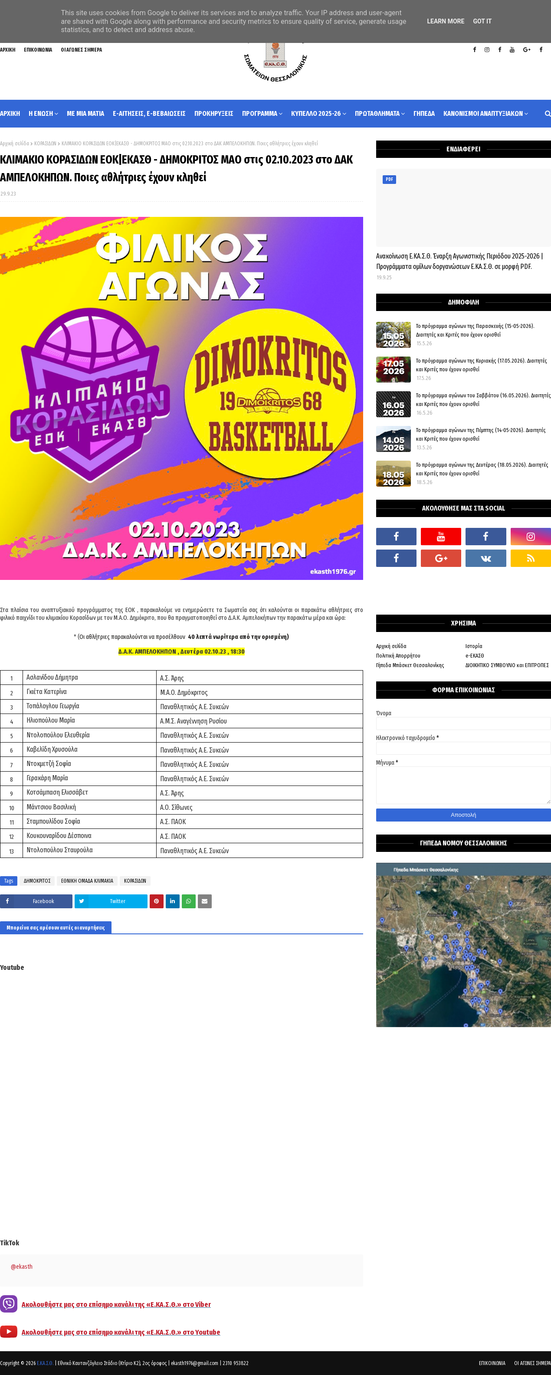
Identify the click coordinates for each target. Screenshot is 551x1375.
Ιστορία (474, 646)
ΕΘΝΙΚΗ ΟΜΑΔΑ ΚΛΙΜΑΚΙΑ (87, 881)
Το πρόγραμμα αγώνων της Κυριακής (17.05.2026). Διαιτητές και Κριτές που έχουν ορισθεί (481, 365)
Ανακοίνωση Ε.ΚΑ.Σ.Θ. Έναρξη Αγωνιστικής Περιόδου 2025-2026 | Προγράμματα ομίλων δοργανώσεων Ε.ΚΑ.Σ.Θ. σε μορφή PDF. (459, 261)
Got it (482, 21)
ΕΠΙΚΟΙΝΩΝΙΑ (38, 50)
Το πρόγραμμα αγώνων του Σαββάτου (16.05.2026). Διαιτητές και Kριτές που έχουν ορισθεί (483, 399)
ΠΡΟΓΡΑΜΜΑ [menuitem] (259, 113)
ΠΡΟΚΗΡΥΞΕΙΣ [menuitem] (213, 113)
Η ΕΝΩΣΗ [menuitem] (41, 113)
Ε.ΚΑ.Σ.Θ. (45, 1363)
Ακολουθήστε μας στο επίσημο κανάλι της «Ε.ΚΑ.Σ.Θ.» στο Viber (116, 1304)
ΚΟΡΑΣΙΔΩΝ (45, 144)
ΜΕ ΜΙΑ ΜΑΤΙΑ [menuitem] (85, 113)
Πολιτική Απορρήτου (398, 655)
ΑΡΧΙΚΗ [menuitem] (10, 113)
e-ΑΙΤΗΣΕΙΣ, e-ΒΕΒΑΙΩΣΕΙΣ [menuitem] (149, 113)
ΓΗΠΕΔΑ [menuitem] (424, 113)
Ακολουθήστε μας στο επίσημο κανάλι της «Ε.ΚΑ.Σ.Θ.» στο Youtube (121, 1332)
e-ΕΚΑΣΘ (475, 655)
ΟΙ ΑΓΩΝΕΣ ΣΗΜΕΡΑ (81, 50)
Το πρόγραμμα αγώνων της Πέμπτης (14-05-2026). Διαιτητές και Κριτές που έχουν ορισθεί (481, 434)
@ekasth (22, 1266)
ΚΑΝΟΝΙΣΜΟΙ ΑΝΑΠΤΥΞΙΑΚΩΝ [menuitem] (483, 113)
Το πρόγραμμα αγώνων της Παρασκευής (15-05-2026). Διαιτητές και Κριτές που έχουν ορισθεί (475, 330)
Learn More (445, 21)
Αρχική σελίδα (14, 144)
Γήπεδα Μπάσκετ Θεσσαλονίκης (410, 665)
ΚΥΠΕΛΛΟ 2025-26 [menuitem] (316, 113)
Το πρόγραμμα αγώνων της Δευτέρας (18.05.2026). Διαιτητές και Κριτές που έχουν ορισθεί (482, 469)
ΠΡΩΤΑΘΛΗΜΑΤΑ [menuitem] (377, 113)
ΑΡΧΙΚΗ (7, 50)
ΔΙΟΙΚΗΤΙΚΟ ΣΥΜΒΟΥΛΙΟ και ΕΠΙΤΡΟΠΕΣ (507, 665)
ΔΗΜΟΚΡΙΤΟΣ (37, 881)
